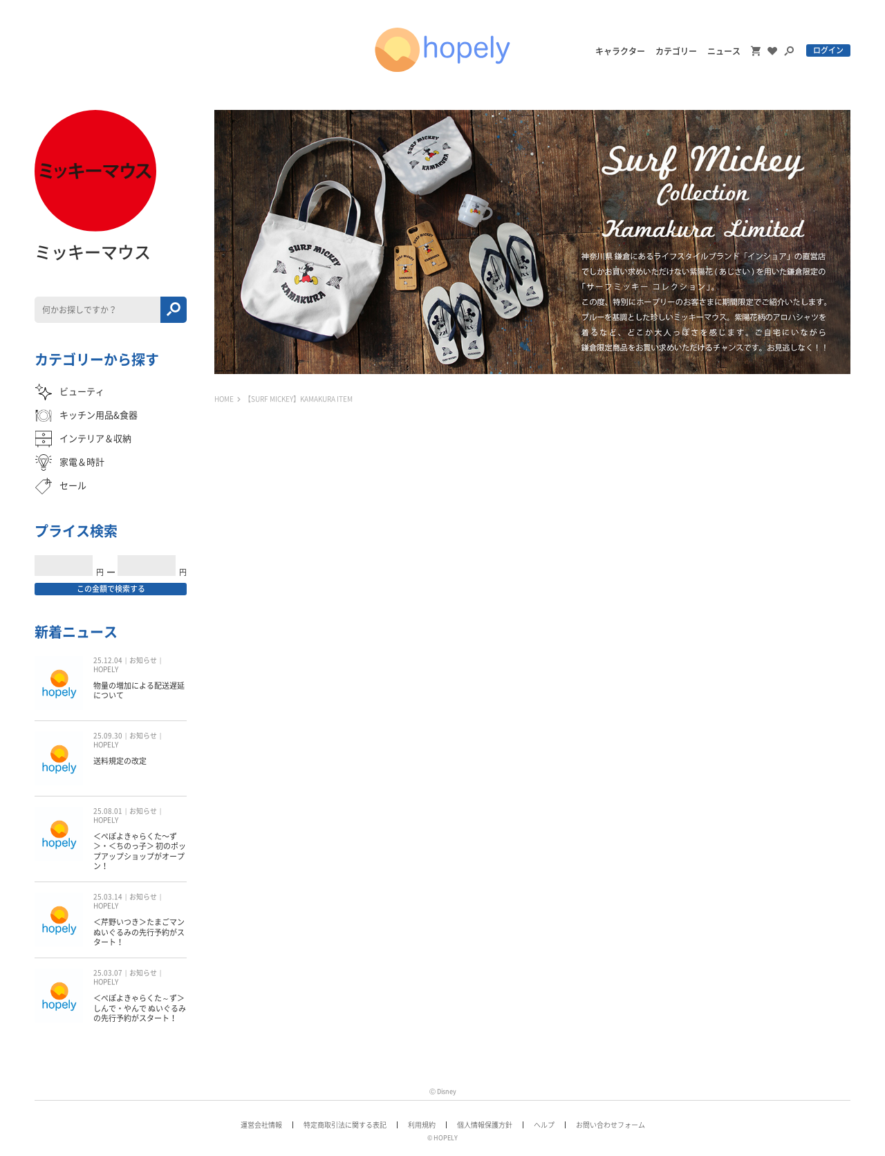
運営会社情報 (261, 1124)
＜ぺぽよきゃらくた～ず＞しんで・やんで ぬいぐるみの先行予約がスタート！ (139, 1008)
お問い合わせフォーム (610, 1124)
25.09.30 (107, 735)
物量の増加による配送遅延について (139, 690)
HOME (224, 398)
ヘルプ (544, 1124)
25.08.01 (107, 811)
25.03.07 (107, 972)
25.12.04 (107, 660)
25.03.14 (107, 896)
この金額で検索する (111, 589)
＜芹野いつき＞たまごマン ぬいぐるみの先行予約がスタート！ (139, 932)
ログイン (828, 50)
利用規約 (422, 1124)
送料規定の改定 (120, 761)
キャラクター (620, 51)
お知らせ (143, 660)
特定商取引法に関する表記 (345, 1124)
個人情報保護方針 (484, 1124)
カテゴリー (676, 51)
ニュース (723, 51)
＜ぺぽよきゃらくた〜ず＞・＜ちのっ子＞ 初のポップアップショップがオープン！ (139, 851)
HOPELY (105, 669)
